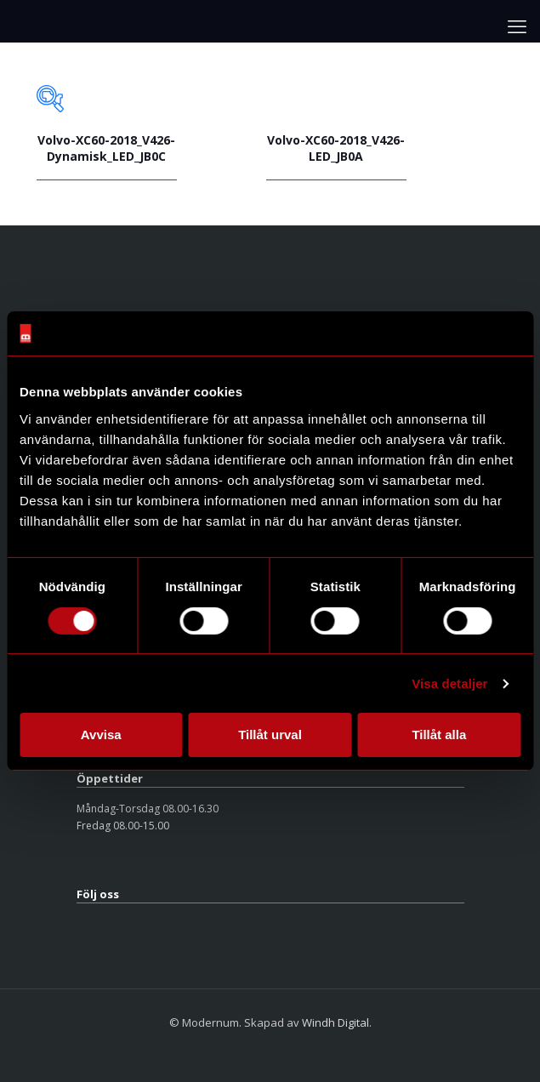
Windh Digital (335, 1022)
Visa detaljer (449, 683)
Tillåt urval (270, 734)
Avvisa (101, 734)
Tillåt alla (439, 734)
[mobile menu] (517, 25)
